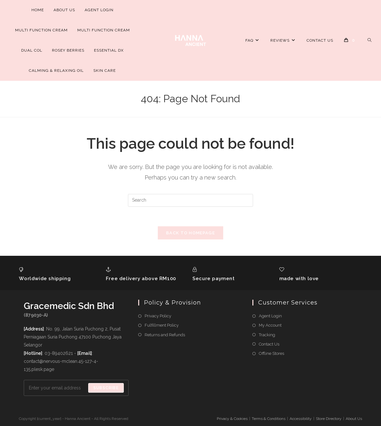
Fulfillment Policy (162, 325)
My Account (270, 325)
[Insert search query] (190, 200)
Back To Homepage (190, 232)
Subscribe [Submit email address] (106, 388)
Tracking (267, 334)
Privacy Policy (158, 315)
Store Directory (329, 418)
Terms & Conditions (268, 418)
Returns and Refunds (165, 334)
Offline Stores (271, 353)
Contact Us (269, 344)
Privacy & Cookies (232, 418)
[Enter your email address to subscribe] (76, 388)
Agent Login (270, 315)
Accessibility (301, 418)
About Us (354, 418)
